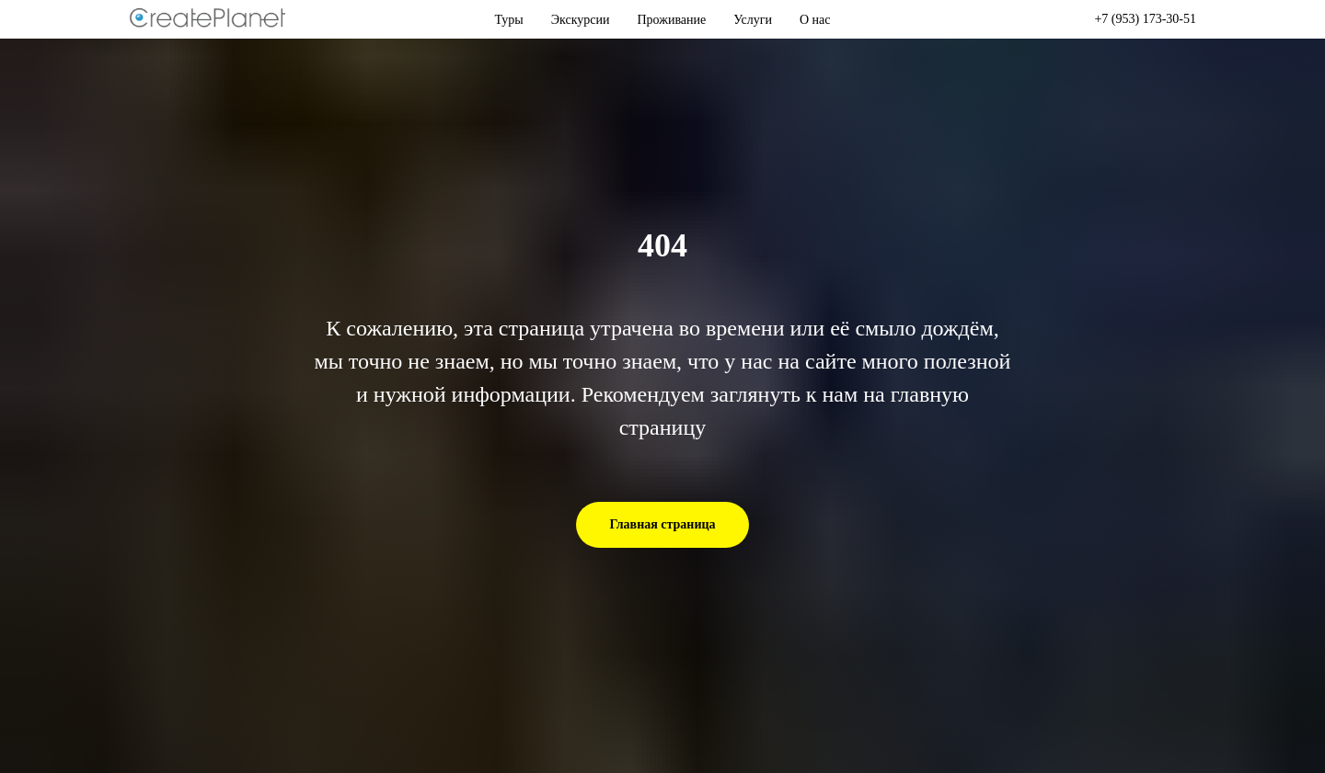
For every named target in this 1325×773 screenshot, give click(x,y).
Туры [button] (509, 20)
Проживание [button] (672, 20)
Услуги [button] (752, 20)
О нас (815, 20)
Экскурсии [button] (580, 20)
